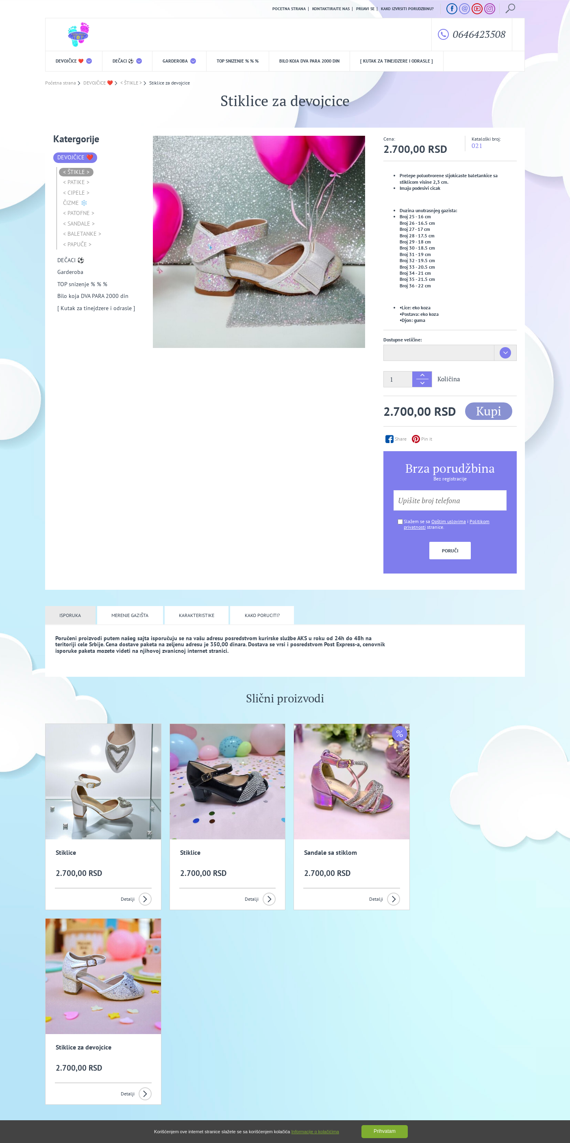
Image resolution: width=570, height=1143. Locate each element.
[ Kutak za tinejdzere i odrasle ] (396, 61)
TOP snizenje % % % (238, 61)
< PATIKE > (76, 182)
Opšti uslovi (130, 1064)
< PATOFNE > (78, 213)
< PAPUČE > (77, 244)
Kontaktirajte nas (331, 9)
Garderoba (179, 61)
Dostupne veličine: (402, 340)
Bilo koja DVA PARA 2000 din (309, 61)
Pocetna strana (289, 9)
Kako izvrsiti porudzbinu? (407, 9)
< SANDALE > (79, 223)
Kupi (488, 411)
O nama (62, 1064)
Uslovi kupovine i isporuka (71, 1077)
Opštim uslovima (448, 521)
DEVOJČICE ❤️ (74, 61)
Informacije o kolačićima (315, 1131)
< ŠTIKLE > (76, 172)
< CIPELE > (76, 192)
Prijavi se (365, 9)
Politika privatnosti (202, 1064)
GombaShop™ (511, 1108)
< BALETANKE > (82, 233)
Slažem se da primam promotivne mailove (289, 1025)
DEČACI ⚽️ (127, 61)
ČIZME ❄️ (75, 202)
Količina (448, 379)
